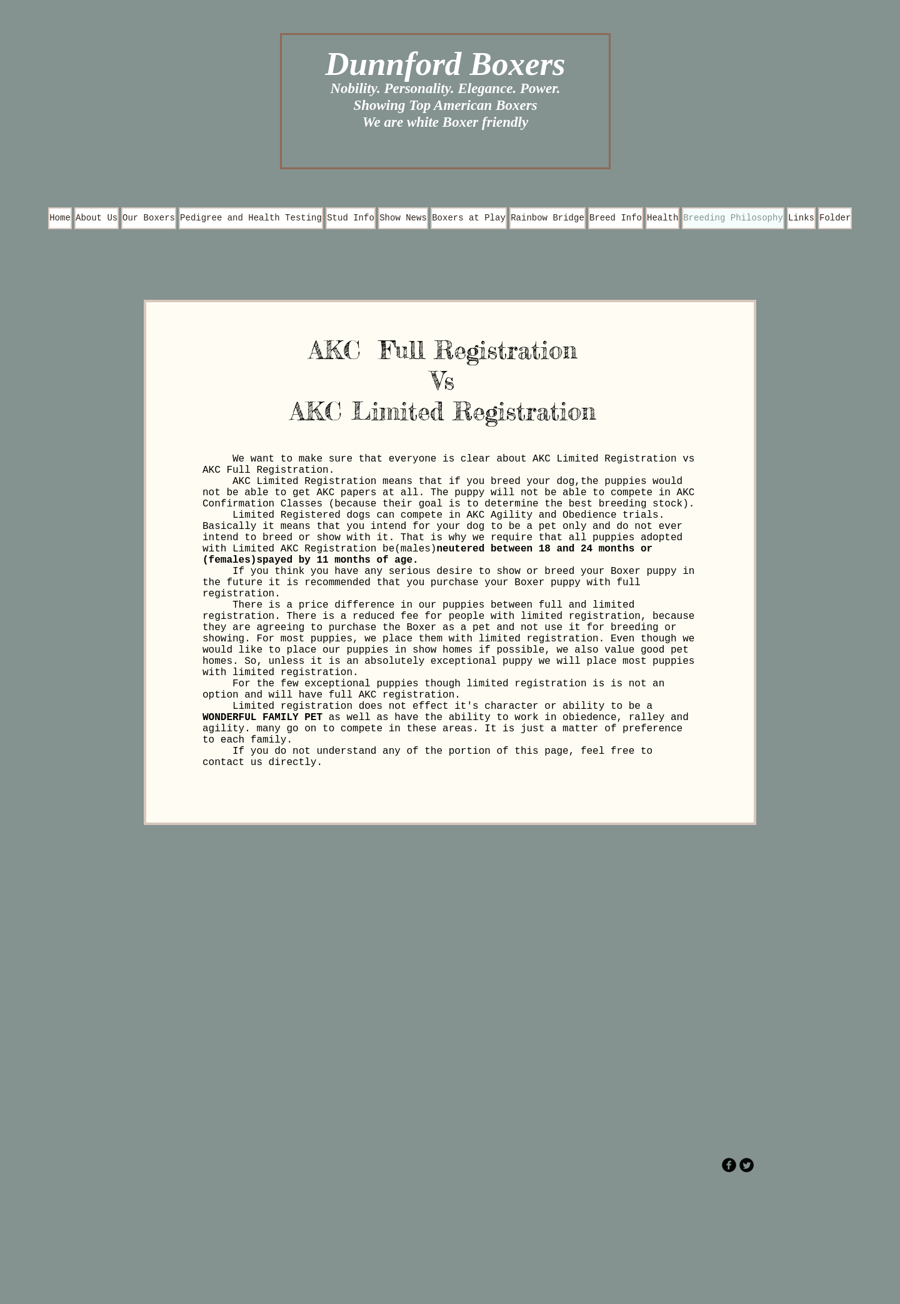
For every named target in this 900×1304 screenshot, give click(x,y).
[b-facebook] (729, 1165)
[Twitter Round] (746, 1165)
